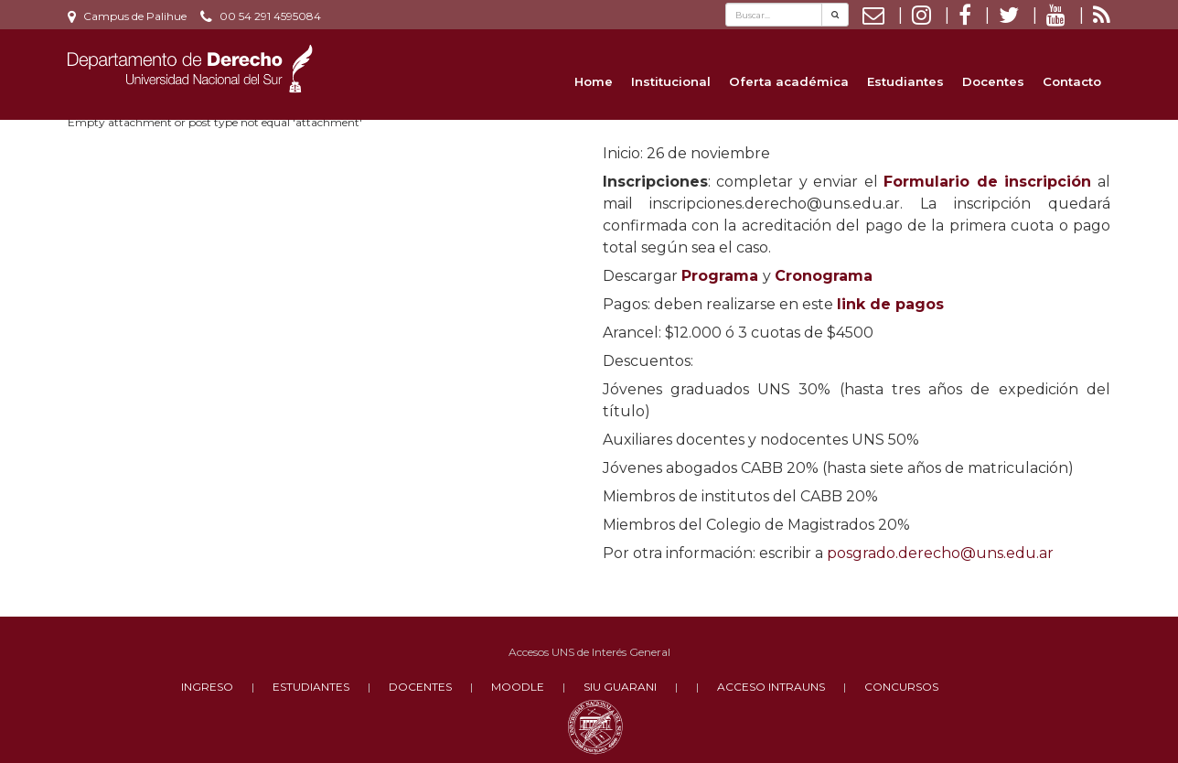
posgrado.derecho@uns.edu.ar (940, 553)
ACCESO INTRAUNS (771, 686)
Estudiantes (905, 81)
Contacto (1072, 81)
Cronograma (824, 276)
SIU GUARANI (620, 686)
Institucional (671, 81)
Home (593, 81)
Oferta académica (789, 81)
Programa (719, 276)
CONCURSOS (901, 686)
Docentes (993, 81)
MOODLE (517, 686)
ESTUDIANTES (311, 686)
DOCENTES (420, 686)
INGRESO (207, 686)
